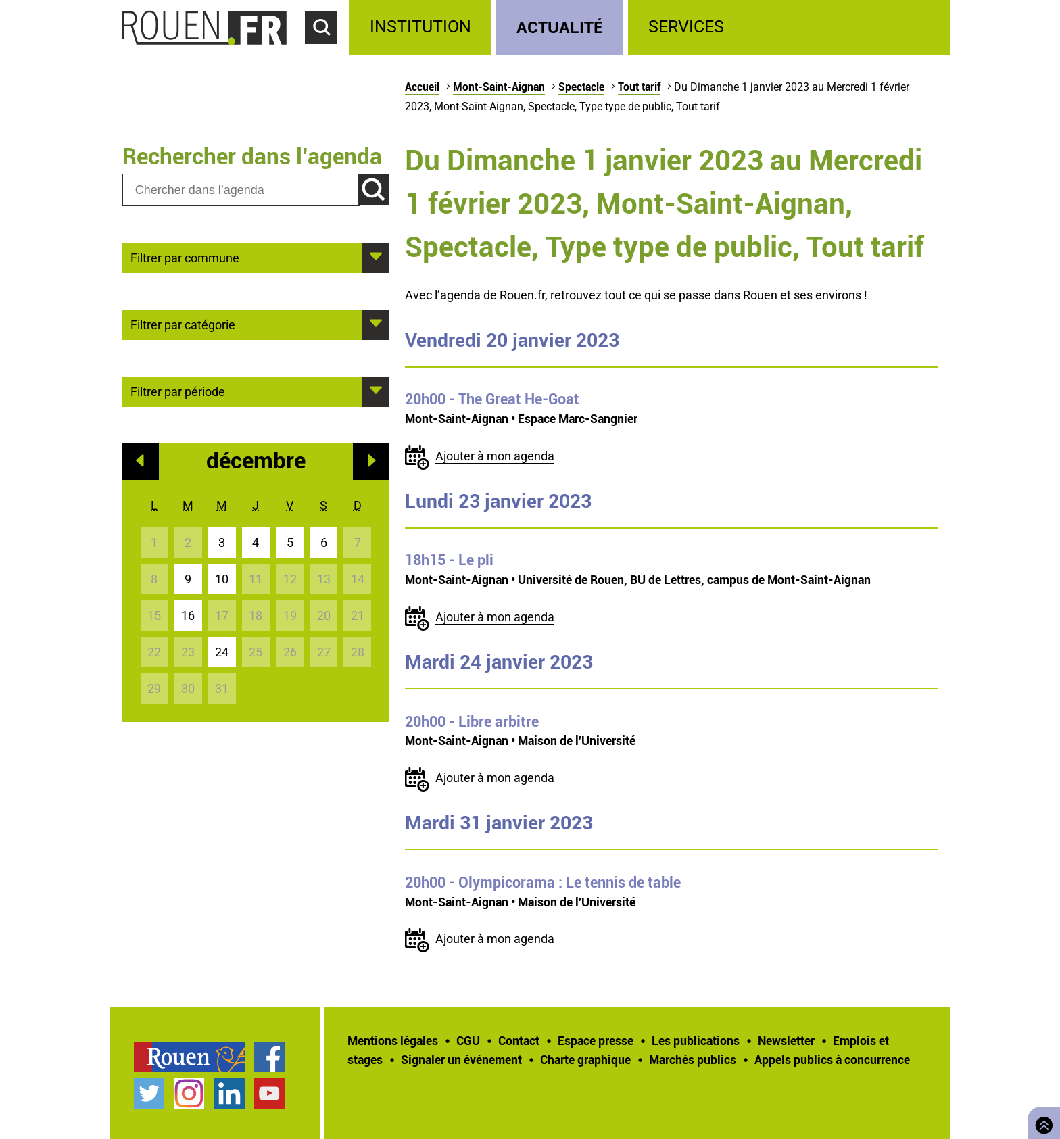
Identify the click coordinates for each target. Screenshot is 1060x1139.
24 (221, 652)
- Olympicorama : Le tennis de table (543, 882)
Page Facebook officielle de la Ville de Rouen (269, 1057)
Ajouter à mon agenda (494, 456)
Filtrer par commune (184, 257)
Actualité (559, 27)
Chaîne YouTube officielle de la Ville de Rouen (269, 1093)
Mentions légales (392, 1040)
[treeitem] (422, 27)
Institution (420, 27)
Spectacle (581, 86)
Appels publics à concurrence (832, 1059)
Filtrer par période (177, 391)
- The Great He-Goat (492, 398)
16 (188, 615)
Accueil (422, 86)
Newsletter (786, 1040)
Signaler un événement (461, 1059)
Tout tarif (639, 86)
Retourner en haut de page (1041, 1121)
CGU (468, 1040)
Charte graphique (585, 1059)
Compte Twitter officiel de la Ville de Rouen (149, 1093)
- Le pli (449, 559)
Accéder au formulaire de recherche (327, 51)
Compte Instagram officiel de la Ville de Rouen (189, 1093)
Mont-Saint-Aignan (499, 86)
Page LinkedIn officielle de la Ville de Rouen (229, 1093)
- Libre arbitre (472, 721)
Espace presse (595, 1040)
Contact (518, 1040)
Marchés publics (692, 1059)
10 (221, 579)
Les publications (696, 1040)
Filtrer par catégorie (182, 324)
